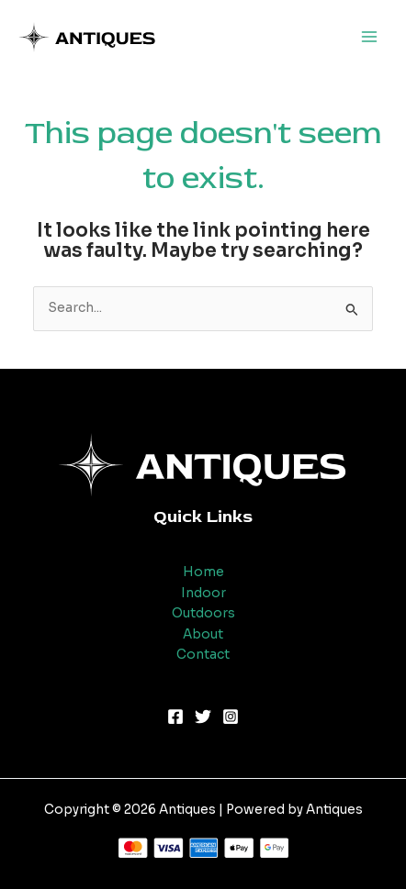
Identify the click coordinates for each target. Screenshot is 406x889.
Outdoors (203, 613)
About (203, 634)
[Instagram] (230, 716)
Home (203, 572)
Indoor (203, 593)
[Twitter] (203, 716)
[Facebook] (175, 716)
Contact (203, 654)
